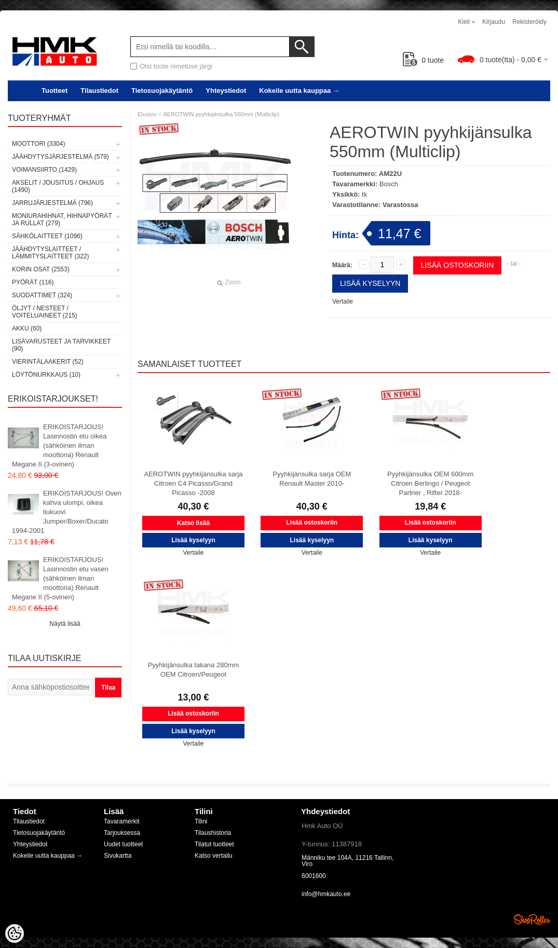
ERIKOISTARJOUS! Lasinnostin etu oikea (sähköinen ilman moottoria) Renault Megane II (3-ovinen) (59, 445)
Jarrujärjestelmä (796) (52, 203)
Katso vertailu (214, 856)
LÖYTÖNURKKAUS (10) (46, 374)
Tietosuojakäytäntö (162, 90)
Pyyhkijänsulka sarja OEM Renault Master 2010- (312, 478)
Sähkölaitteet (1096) (47, 236)
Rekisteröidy (529, 21)
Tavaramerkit (122, 821)
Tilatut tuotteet (214, 844)
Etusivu (147, 114)
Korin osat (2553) (41, 269)
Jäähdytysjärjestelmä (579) (60, 156)
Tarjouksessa (122, 833)
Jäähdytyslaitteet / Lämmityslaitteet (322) (50, 252)
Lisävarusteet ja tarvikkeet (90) (61, 345)
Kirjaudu (493, 21)
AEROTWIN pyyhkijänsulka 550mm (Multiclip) (221, 114)
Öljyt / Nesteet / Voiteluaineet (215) (44, 312)
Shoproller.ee (532, 919)
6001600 (314, 876)
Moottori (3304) (38, 143)
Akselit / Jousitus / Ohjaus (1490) (58, 186)
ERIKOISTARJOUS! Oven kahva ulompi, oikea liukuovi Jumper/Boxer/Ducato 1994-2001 (66, 511)
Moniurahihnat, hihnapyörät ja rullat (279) (62, 219)
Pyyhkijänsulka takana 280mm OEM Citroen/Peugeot (193, 669)
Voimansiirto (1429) (44, 169)
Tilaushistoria (213, 833)
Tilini (201, 821)
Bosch (388, 184)
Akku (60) (27, 328)
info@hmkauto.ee (326, 894)
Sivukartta (117, 856)
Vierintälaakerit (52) (48, 361)
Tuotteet (54, 90)
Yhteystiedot (226, 90)
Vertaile (342, 301)
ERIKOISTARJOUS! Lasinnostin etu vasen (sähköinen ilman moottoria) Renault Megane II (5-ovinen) (60, 578)
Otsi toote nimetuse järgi (176, 66)
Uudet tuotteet (123, 844)
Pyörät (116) (32, 282)
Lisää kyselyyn (370, 283)
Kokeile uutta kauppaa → (299, 90)
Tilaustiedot (99, 90)
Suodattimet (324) (42, 295)
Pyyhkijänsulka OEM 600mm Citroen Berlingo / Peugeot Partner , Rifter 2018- (430, 483)
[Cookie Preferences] (14, 933)
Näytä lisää (64, 623)
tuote (423, 60)
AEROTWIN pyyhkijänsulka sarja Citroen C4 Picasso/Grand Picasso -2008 (193, 483)
